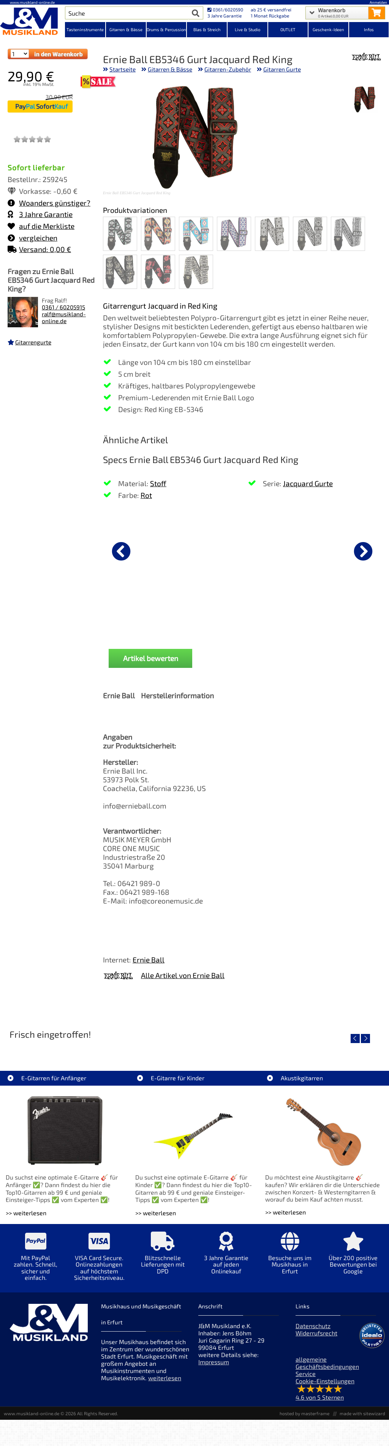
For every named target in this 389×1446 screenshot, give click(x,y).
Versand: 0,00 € (39, 249)
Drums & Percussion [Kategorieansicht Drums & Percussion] (166, 29)
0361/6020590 (225, 9)
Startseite (122, 69)
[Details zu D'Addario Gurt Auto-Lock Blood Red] (143, 550)
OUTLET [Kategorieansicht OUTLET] (288, 29)
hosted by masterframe (304, 1413)
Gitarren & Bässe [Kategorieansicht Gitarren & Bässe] (125, 29)
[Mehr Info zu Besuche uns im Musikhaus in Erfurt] (290, 1258)
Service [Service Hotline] (306, 1373)
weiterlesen (164, 1377)
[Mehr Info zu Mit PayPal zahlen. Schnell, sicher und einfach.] (35, 1261)
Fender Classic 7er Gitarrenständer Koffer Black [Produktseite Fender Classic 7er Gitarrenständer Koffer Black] (237, 613)
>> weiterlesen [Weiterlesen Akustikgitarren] (285, 1212)
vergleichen (32, 237)
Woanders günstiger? (49, 202)
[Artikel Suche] (127, 12)
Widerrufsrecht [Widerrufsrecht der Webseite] (316, 1333)
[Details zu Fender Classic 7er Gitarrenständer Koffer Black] (237, 550)
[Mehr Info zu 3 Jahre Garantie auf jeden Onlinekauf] (226, 1258)
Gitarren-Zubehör (227, 69)
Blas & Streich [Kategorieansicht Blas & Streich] (207, 29)
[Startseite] (32, 22)
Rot (146, 495)
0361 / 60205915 (63, 307)
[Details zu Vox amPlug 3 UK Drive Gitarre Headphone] (330, 550)
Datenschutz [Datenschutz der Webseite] (313, 1325)
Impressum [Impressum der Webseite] (213, 1361)
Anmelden (378, 2)
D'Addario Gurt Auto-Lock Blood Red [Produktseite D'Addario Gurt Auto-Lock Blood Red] (142, 613)
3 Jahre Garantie (40, 214)
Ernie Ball (148, 959)
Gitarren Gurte (282, 69)
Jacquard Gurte (308, 483)
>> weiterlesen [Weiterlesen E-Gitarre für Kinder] (155, 1212)
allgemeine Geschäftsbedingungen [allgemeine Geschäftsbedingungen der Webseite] (327, 1363)
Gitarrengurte (33, 342)
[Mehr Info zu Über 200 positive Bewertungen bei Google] (353, 1258)
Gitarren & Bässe (170, 69)
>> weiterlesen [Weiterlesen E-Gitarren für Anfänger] (26, 1212)
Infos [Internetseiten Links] (369, 29)
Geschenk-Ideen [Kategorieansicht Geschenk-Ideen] (328, 29)
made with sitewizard (362, 1413)
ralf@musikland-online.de (64, 317)
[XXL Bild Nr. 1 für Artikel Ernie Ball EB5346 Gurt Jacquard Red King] (365, 100)
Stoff (158, 483)
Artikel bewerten (150, 658)
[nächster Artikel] (363, 551)
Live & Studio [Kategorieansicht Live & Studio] (247, 29)
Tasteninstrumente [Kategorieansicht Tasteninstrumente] (85, 29)
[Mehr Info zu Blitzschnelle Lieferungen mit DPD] (163, 1258)
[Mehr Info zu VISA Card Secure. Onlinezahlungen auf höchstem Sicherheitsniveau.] (99, 1261)
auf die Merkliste (41, 226)
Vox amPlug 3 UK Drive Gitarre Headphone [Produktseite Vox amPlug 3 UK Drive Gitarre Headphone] (330, 613)
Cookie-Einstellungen (325, 1380)
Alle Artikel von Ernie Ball (183, 975)
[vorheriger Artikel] (121, 551)
